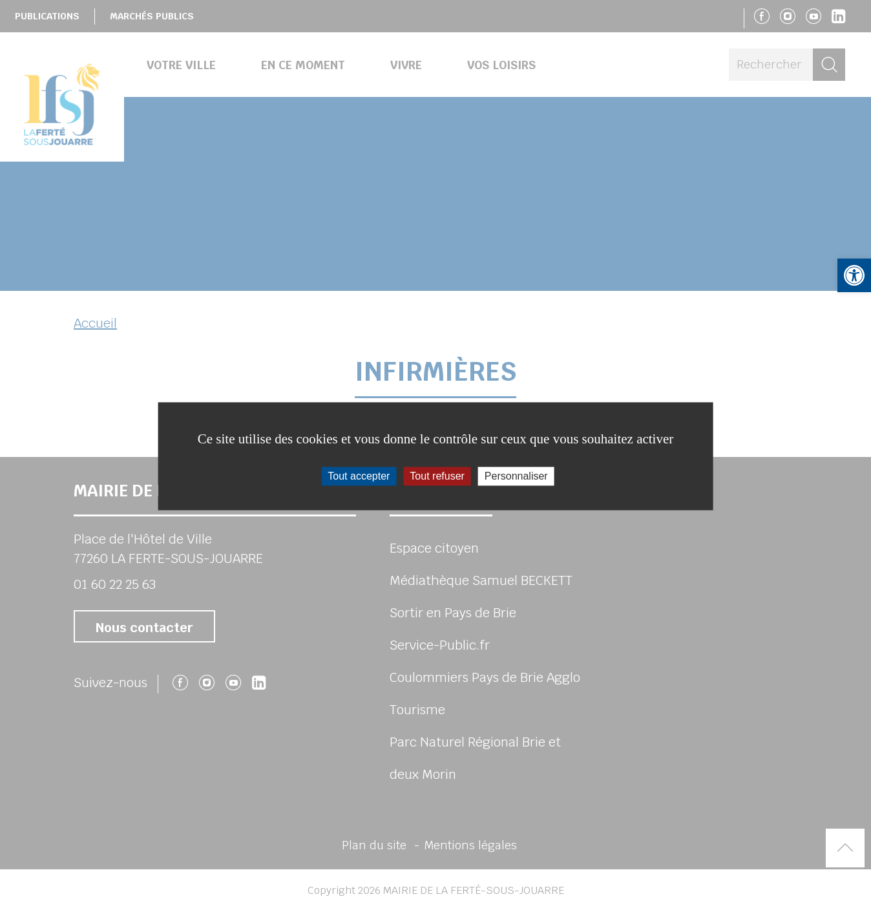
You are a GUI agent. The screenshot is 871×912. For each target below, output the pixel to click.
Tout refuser (437, 476)
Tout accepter (359, 476)
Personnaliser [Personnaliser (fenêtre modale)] (516, 476)
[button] (854, 275)
